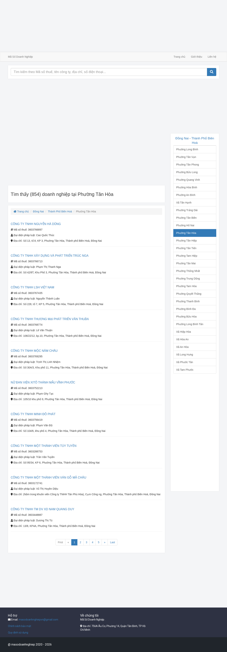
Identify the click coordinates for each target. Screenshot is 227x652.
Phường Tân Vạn (186, 156)
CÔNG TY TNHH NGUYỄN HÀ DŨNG (36, 224)
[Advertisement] (113, 26)
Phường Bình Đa (186, 308)
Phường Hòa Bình (186, 187)
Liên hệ (212, 56)
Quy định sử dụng (18, 632)
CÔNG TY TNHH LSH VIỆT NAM (32, 287)
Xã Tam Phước (184, 369)
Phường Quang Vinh (188, 179)
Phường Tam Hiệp (186, 255)
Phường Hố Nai (185, 225)
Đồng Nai (38, 211)
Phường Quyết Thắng (188, 293)
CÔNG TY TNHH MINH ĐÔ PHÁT (33, 414)
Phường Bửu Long (187, 172)
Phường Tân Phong (187, 164)
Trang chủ (180, 56)
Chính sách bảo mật (19, 626)
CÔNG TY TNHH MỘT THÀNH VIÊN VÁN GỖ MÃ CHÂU (48, 477)
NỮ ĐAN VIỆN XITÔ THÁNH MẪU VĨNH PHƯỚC (43, 382)
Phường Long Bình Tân (189, 324)
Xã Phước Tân (184, 362)
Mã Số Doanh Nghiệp (20, 56)
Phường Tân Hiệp (186, 240)
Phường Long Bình (187, 149)
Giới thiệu (196, 56)
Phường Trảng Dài (187, 210)
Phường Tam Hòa (186, 286)
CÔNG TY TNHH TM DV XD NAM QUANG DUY (42, 509)
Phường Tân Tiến (186, 248)
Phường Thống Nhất (188, 270)
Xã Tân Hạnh (183, 202)
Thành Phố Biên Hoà (60, 211)
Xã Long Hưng (184, 354)
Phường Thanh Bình (188, 301)
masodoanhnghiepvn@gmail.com (38, 619)
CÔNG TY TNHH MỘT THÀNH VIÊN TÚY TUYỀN (43, 445)
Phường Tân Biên (186, 217)
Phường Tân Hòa (186, 232)
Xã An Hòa (182, 346)
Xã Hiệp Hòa (183, 331)
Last (112, 542)
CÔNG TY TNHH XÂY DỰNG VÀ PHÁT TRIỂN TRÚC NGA (50, 255)
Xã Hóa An (182, 339)
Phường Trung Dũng (188, 278)
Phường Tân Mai (186, 263)
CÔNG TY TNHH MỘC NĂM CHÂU (34, 350)
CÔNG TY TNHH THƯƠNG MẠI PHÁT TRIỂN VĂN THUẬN (50, 319)
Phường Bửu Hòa (186, 316)
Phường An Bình (186, 194)
